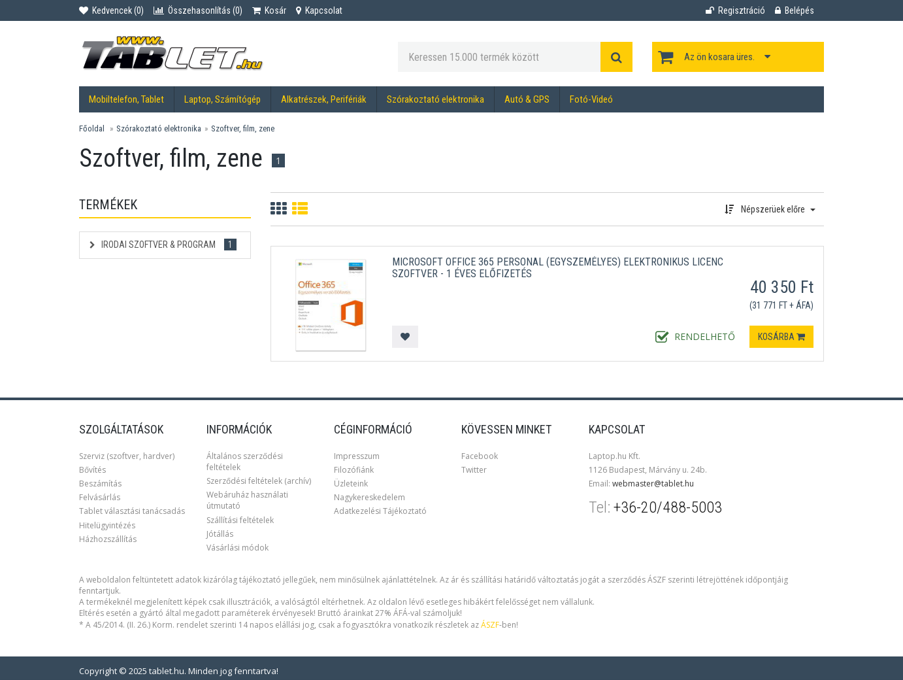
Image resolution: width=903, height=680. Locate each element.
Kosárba (781, 337)
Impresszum (357, 456)
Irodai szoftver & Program (163, 244)
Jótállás (219, 533)
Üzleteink (351, 483)
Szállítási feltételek (240, 520)
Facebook (479, 456)
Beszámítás (100, 483)
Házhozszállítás (108, 539)
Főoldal (92, 128)
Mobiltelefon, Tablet (126, 99)
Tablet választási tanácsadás (132, 511)
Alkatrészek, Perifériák (324, 99)
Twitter (474, 469)
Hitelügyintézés (107, 525)
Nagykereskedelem (369, 497)
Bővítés (92, 469)
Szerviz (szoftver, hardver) (126, 456)
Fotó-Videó (591, 99)
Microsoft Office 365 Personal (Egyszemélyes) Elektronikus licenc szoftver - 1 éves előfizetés (557, 268)
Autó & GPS (527, 99)
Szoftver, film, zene (242, 128)
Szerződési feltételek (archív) (258, 480)
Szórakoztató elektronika (435, 99)
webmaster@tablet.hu (653, 483)
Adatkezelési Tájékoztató (380, 511)
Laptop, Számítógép (222, 99)
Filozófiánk (354, 469)
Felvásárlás (99, 497)
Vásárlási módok (237, 547)
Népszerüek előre (770, 209)
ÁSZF (490, 624)
